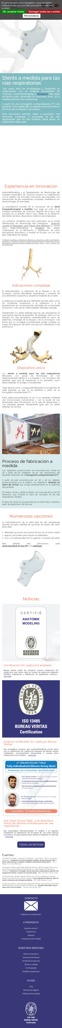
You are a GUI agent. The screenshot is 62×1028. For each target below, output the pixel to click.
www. (5, 546)
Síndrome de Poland (31, 957)
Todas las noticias (31, 844)
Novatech (42, 94)
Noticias (31, 935)
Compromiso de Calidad (31, 939)
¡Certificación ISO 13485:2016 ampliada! (28, 665)
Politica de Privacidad (31, 994)
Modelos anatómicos (31, 971)
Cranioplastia (31, 968)
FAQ (31, 987)
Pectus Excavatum (31, 954)
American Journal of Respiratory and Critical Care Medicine (31, 224)
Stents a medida (31, 964)
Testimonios (31, 932)
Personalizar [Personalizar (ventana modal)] (31, 15)
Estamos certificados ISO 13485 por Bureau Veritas (30, 743)
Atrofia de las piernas (31, 961)
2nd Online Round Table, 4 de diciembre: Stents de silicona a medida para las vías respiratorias (29, 823)
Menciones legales (31, 990)
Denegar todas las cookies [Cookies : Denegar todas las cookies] (44, 11)
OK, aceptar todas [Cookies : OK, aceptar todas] (13, 11)
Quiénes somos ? (31, 928)
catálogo (37, 546)
